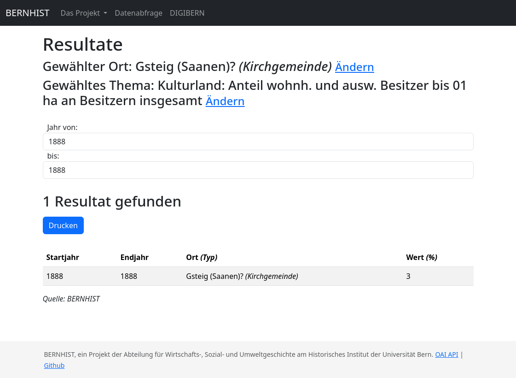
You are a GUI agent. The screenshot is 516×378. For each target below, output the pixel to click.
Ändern (354, 66)
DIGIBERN (187, 13)
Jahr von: (62, 127)
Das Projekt (81, 13)
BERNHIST (27, 12)
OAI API (446, 354)
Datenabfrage (138, 13)
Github (54, 365)
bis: (53, 156)
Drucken (63, 225)
